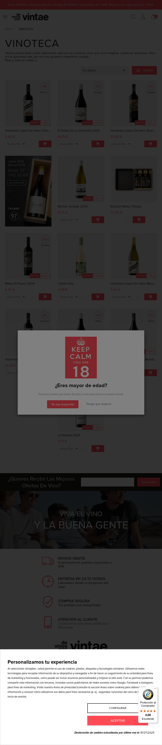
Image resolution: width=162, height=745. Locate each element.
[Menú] (155, 689)
